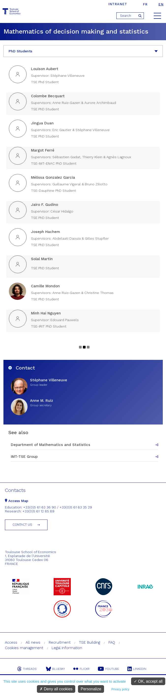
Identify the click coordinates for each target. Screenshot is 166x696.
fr (145, 4)
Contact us (22, 524)
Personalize (91, 689)
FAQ (111, 642)
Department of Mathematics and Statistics (50, 445)
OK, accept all (148, 681)
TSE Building (89, 642)
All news (33, 642)
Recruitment (60, 642)
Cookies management (24, 648)
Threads (26, 669)
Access (11, 642)
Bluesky (55, 669)
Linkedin (136, 669)
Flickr (81, 669)
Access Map (16, 501)
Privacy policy (120, 689)
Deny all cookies (56, 689)
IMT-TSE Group (24, 456)
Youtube (108, 669)
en (161, 4)
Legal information (67, 648)
